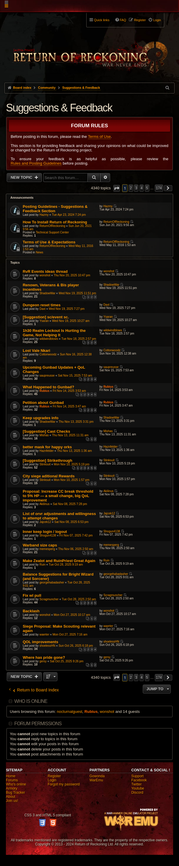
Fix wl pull (32, 595)
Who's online (16, 784)
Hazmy (44, 214)
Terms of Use (99, 136)
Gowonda (97, 776)
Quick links (101, 20)
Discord (137, 792)
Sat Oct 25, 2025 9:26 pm (66, 661)
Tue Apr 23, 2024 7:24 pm (69, 214)
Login (52, 780)
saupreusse (47, 375)
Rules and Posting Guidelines (36, 163)
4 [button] (142, 188)
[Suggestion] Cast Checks (46, 431)
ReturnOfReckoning (52, 226)
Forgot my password (64, 784)
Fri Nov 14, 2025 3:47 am (69, 406)
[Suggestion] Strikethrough (47, 460)
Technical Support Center (52, 232)
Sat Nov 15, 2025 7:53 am (75, 375)
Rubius (44, 390)
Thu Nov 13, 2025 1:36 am (74, 450)
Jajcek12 (45, 522)
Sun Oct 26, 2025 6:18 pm (76, 645)
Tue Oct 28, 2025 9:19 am (66, 564)
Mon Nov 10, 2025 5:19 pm (72, 464)
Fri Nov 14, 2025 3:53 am (69, 390)
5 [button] (147, 188)
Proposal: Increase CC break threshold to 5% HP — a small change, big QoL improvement (58, 495)
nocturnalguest (69, 711)
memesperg (47, 549)
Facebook (139, 780)
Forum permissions (38, 723)
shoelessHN (47, 645)
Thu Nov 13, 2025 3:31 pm (76, 421)
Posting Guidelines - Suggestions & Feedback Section (55, 208)
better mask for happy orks (47, 447)
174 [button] (159, 188)
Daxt (42, 308)
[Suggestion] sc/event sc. (46, 317)
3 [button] (136, 188)
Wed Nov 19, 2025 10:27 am (71, 320)
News (39, 252)
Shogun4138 (47, 535)
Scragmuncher (49, 599)
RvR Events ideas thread (45, 271)
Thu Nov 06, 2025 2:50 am (75, 549)
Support (137, 776)
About (10, 797)
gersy (43, 661)
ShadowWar (47, 293)
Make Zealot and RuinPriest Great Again (59, 561)
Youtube (137, 788)
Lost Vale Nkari (36, 350)
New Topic (22, 177)
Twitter (136, 784)
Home (10, 776)
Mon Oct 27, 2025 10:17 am (72, 614)
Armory (11, 788)
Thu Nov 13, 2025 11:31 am (70, 435)
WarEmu (96, 780)
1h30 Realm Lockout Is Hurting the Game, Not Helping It (54, 332)
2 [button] (131, 188)
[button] (116, 188)
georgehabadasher (51, 582)
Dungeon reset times (42, 305)
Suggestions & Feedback (59, 108)
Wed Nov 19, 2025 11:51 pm (77, 293)
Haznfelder (46, 450)
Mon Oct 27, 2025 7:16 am (69, 634)
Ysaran (44, 320)
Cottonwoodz (48, 354)
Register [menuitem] (140, 20)
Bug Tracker (15, 792)
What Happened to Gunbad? (48, 387)
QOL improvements (40, 642)
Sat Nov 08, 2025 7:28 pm (70, 504)
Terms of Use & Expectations (49, 242)
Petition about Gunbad (43, 402)
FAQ (123, 20)
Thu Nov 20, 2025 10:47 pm (72, 275)
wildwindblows (48, 338)
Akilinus (44, 504)
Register (54, 776)
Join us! (12, 801)
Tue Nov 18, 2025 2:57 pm (78, 338)
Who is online (30, 701)
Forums (12, 780)
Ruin (42, 564)
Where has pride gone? (44, 657)
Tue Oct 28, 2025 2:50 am (79, 599)
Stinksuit (45, 464)
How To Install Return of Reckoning (55, 222)
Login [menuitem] (157, 20)
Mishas (44, 435)
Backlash (31, 611)
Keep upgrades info (40, 418)
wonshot (44, 275)
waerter (44, 634)
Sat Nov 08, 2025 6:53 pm (71, 522)
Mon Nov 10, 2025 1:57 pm (72, 480)
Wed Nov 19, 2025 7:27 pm (67, 308)
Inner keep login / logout (45, 531)
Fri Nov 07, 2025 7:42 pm (76, 535)
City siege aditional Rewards (48, 476)
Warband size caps (40, 545)
